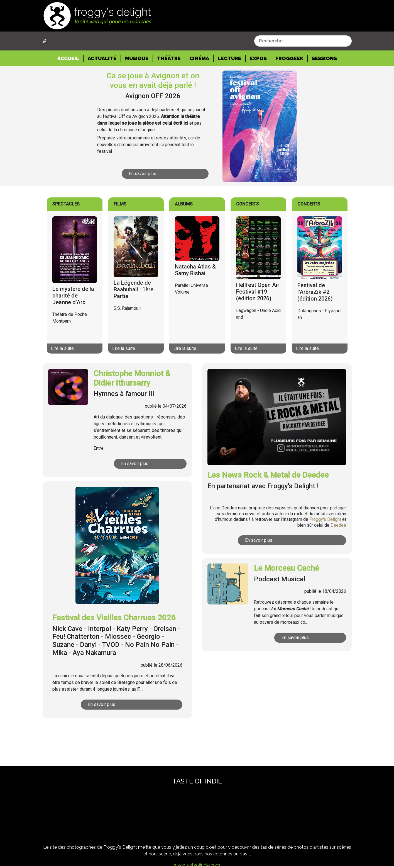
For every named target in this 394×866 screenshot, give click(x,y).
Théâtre (169, 58)
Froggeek (289, 58)
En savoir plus (147, 463)
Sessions (324, 58)
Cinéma (199, 58)
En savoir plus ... (158, 173)
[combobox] (302, 41)
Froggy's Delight (325, 519)
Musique (136, 58)
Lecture (229, 58)
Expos (258, 58)
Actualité (102, 58)
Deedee (338, 525)
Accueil (70, 58)
